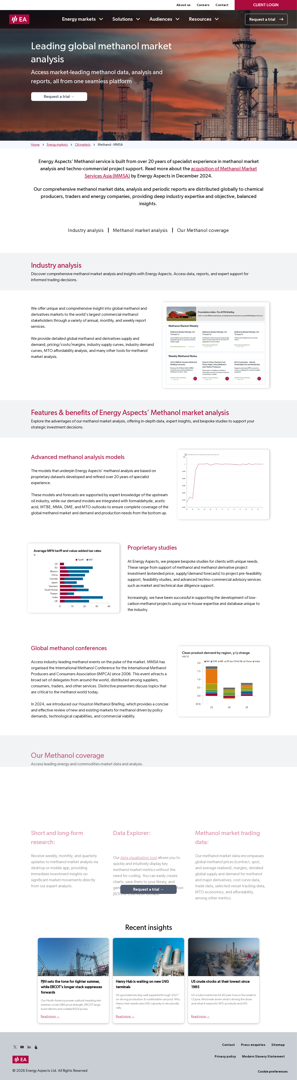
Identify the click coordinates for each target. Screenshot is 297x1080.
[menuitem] (183, 5)
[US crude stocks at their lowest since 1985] (223, 957)
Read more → (50, 1016)
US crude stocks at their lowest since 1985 (220, 984)
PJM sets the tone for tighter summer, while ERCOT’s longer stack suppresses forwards (71, 987)
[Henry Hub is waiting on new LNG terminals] (148, 957)
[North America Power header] (73, 957)
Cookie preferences (273, 1071)
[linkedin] (29, 1048)
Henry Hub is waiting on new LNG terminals (142, 984)
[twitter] (15, 1048)
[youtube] (22, 1048)
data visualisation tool (138, 858)
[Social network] (36, 1048)
